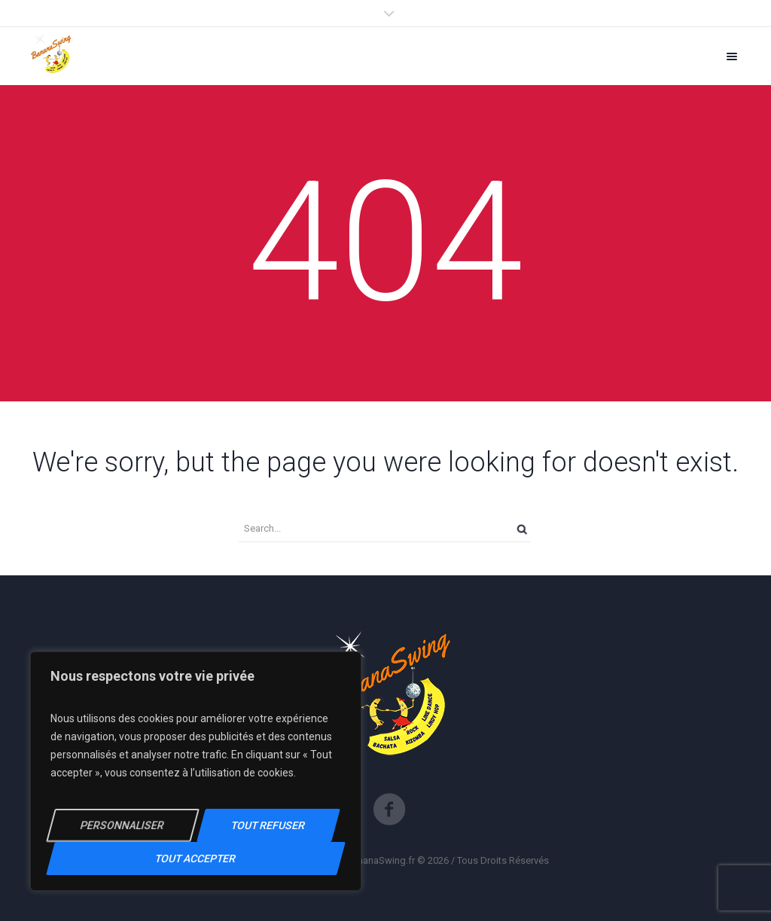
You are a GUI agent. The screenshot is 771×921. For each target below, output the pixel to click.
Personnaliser (122, 825)
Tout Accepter (195, 858)
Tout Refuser (268, 825)
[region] (195, 771)
